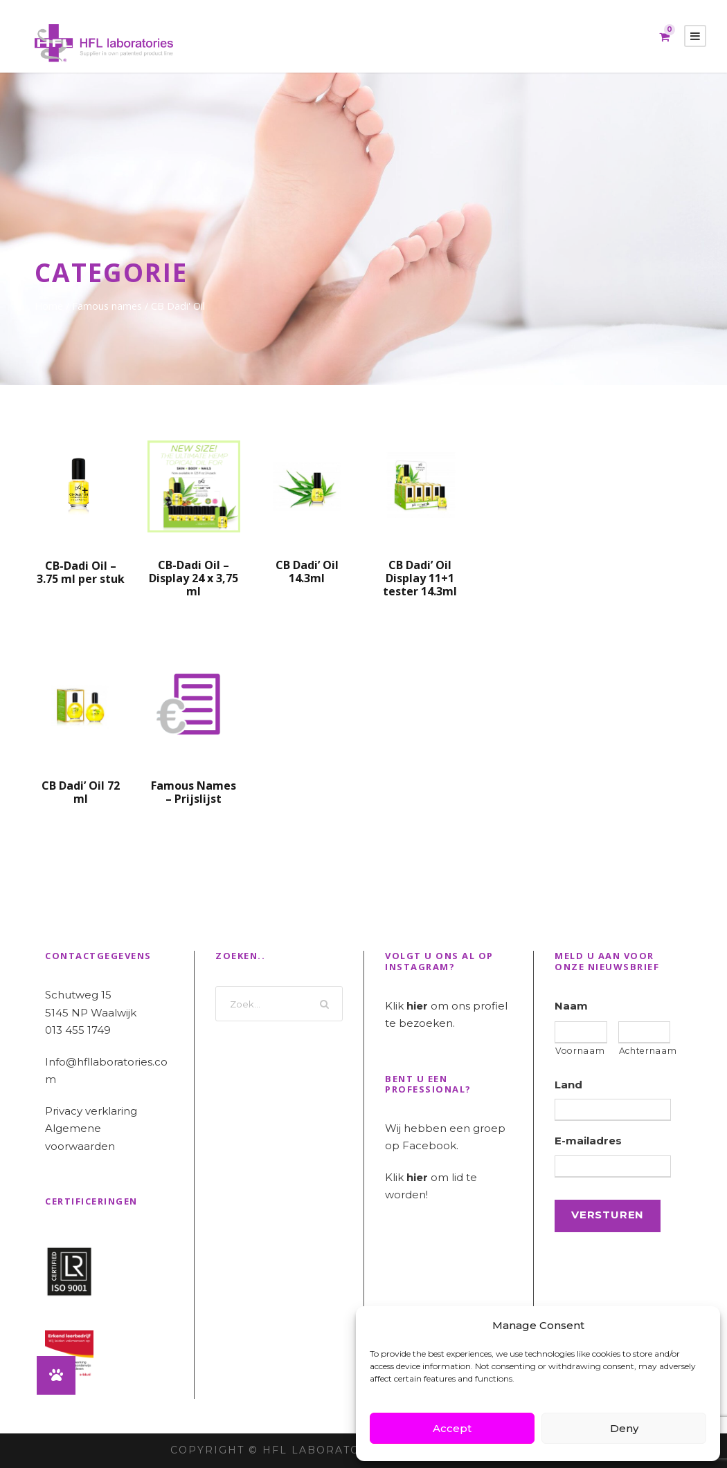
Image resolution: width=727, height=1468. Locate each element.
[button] (56, 1375)
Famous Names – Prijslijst (193, 792)
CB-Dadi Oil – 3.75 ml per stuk (81, 572)
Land (568, 1084)
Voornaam (579, 1051)
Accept (452, 1428)
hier (417, 1005)
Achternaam (645, 1051)
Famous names (107, 306)
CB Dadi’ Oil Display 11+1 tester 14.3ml (420, 578)
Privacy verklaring (91, 1110)
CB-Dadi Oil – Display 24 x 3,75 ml (193, 578)
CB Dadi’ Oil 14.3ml (307, 571)
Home (49, 306)
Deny (624, 1428)
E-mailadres (588, 1140)
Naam (571, 1005)
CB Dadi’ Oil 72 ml (81, 792)
